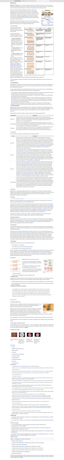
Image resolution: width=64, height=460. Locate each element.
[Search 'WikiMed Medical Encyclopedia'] (42, 1)
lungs (45, 206)
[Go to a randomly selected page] (24, 1)
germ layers (32, 242)
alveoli (42, 144)
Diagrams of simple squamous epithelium (19, 444)
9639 (48, 23)
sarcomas (26, 252)
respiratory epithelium (32, 289)
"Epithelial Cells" (20, 380)
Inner (13, 354)
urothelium (24, 129)
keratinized (26, 201)
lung (46, 144)
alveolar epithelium (32, 145)
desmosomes (28, 232)
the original (38, 380)
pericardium (46, 146)
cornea (51, 207)
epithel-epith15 (21, 449)
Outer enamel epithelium (20, 354)
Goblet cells (23, 170)
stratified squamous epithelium (15, 64)
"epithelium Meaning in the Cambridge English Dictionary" (22, 366)
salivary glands (37, 160)
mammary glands (30, 160)
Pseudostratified (13, 182)
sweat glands (23, 160)
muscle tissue (48, 5)
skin (45, 7)
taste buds (30, 169)
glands (28, 16)
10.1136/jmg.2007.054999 (40, 407)
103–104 (44, 371)
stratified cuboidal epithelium (15, 65)
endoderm (15, 246)
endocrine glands (38, 207)
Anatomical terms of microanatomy (47, 25)
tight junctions (16, 232)
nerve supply (26, 220)
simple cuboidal (15, 95)
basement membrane (42, 84)
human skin (49, 200)
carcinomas (45, 252)
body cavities (28, 148)
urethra (49, 129)
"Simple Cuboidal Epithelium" (22, 389)
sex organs (37, 174)
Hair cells (33, 169)
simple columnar (15, 97)
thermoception (23, 291)
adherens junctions (22, 232)
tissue (34, 5)
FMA (42, 23)
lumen (43, 283)
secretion (26, 17)
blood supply (33, 220)
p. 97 (19, 374)
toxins (27, 262)
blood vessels (37, 6)
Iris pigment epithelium (16, 355)
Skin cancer (14, 361)
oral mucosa (20, 125)
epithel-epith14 (21, 448)
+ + (50, 18)
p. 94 (19, 376)
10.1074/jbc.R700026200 (23, 435)
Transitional (12, 128)
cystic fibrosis (30, 319)
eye (30, 174)
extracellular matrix (28, 227)
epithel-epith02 (21, 442)
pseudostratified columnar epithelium (36, 77)
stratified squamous (20, 201)
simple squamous (15, 92)
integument (18, 213)
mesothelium (18, 148)
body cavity (34, 267)
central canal (24, 168)
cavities (15, 7)
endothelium (39, 146)
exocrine (31, 207)
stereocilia (45, 169)
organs (31, 6)
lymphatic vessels (43, 210)
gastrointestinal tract (28, 246)
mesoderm (16, 248)
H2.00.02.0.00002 (50, 22)
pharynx (32, 174)
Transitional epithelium (14, 79)
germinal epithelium (34, 153)
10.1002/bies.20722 (49, 430)
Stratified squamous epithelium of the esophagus (20, 451)
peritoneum (43, 211)
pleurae (38, 211)
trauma (23, 264)
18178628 (48, 407)
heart (22, 210)
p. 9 (18, 409)
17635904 (33, 435)
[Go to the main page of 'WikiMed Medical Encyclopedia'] (18, 1)
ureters (45, 129)
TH (41, 22)
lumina (34, 200)
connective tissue (43, 5)
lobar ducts (18, 174)
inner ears (39, 169)
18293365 (15, 432)
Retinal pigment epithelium (16, 359)
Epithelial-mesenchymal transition (18, 348)
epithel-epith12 (21, 446)
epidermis (33, 7)
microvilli (12, 100)
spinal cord (30, 168)
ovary (46, 153)
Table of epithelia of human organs (19, 198)
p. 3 (18, 369)
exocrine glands (23, 152)
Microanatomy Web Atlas (16, 453)
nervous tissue (12, 6)
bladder (42, 129)
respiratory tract (25, 182)
